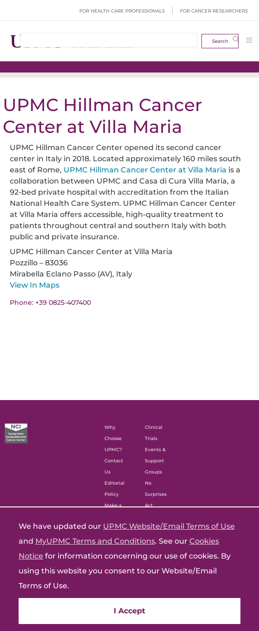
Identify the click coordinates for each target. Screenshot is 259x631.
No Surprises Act (156, 494)
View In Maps (34, 285)
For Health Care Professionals (122, 11)
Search (220, 41)
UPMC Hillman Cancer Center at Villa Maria (145, 169)
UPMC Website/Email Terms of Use (169, 526)
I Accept (129, 610)
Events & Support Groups (155, 461)
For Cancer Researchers (214, 11)
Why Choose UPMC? (113, 438)
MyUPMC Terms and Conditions (95, 541)
